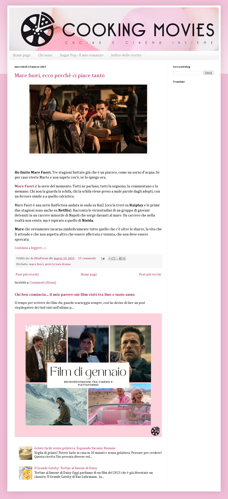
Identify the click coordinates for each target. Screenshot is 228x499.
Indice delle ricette (126, 55)
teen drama (63, 264)
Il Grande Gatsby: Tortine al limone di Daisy (65, 468)
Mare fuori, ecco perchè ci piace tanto (60, 75)
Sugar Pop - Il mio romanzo (81, 55)
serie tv (49, 264)
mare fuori (36, 264)
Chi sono (45, 55)
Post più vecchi (150, 274)
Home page (22, 55)
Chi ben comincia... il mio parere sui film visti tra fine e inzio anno (75, 295)
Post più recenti (27, 274)
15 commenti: (87, 258)
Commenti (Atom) (43, 282)
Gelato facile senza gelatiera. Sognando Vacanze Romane (75, 448)
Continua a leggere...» (30, 248)
